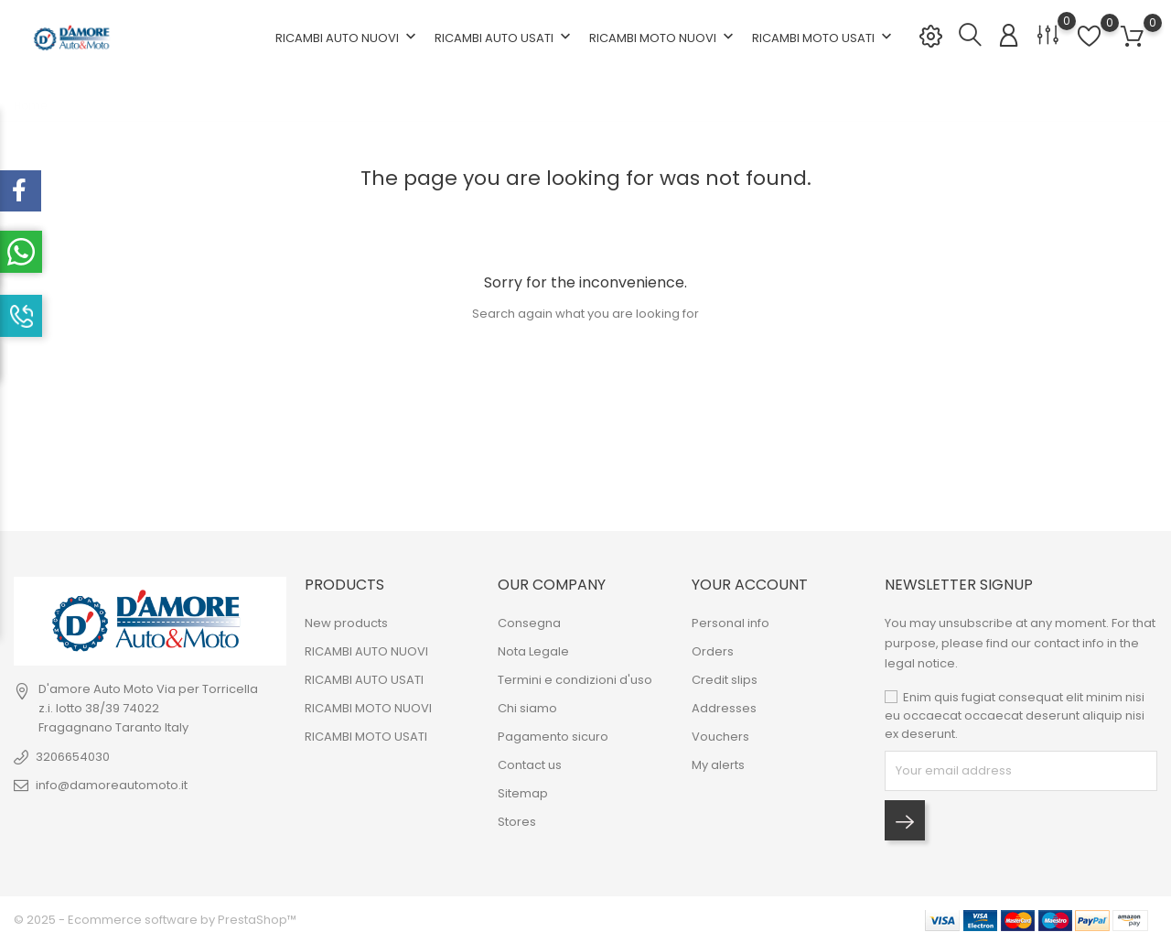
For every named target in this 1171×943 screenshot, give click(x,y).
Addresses (724, 708)
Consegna (529, 623)
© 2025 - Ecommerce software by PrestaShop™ (155, 919)
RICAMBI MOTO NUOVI (663, 37)
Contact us (530, 765)
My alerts (718, 765)
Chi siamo (527, 708)
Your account (750, 584)
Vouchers (720, 736)
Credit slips (724, 679)
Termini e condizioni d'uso (575, 679)
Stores (517, 821)
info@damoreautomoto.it (112, 785)
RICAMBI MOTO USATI (824, 37)
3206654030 (73, 756)
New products (346, 623)
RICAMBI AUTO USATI (505, 37)
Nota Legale (533, 651)
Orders (713, 651)
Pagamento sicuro (553, 736)
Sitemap (523, 793)
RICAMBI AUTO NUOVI (347, 37)
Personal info (730, 623)
